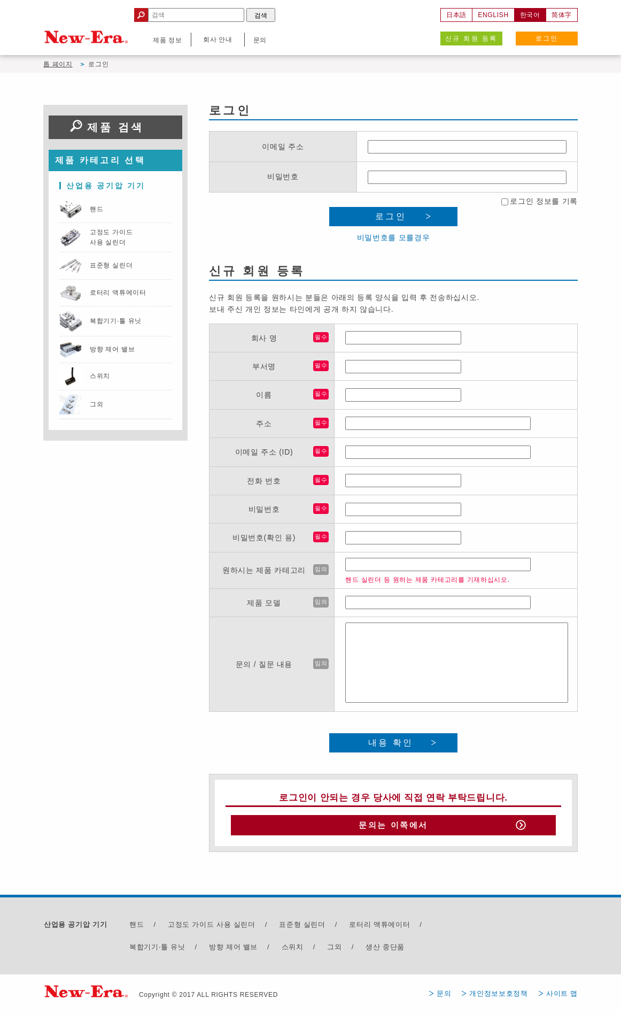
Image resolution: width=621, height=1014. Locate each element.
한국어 (530, 15)
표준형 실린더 (302, 928)
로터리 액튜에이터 (379, 928)
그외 (334, 950)
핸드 (136, 928)
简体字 (562, 15)
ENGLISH (493, 15)
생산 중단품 (385, 950)
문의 (444, 996)
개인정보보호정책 (498, 996)
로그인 (546, 38)
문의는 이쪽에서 (393, 827)
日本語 (456, 15)
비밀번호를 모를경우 (393, 237)
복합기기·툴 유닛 (157, 950)
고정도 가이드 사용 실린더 (211, 928)
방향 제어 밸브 (233, 950)
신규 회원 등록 (471, 38)
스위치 (293, 950)
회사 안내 (217, 39)
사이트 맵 (562, 996)
